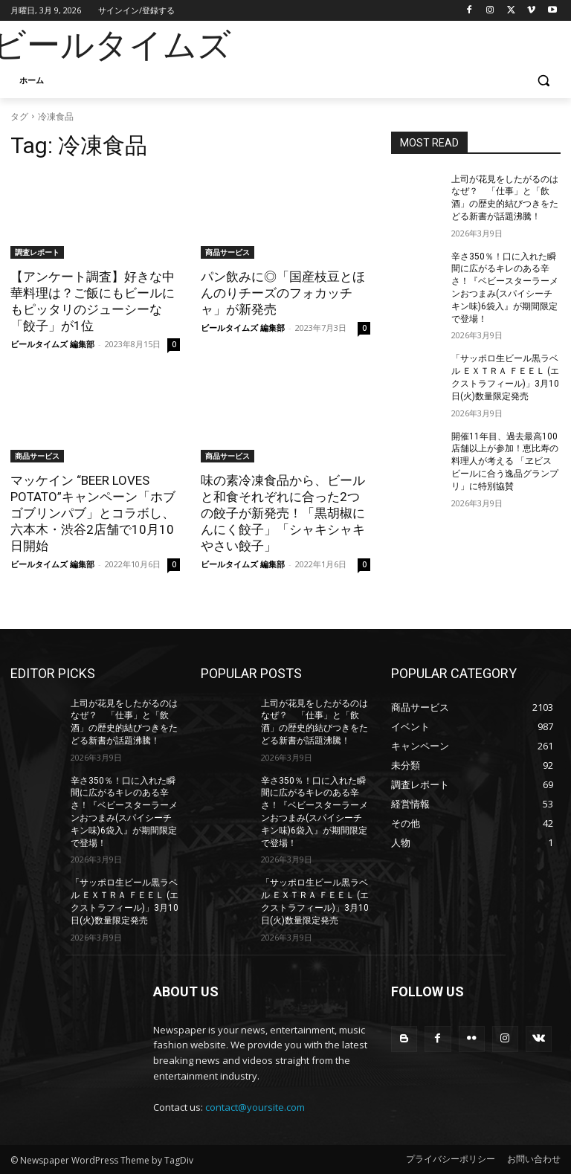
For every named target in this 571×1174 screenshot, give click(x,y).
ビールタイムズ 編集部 (52, 343)
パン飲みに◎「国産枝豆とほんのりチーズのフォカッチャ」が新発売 (283, 293)
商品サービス (227, 252)
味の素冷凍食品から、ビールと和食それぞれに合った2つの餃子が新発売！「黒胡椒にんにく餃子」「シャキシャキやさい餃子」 (283, 513)
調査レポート (37, 252)
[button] (543, 80)
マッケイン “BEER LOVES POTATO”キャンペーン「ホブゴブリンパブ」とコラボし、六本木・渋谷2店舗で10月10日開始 (92, 513)
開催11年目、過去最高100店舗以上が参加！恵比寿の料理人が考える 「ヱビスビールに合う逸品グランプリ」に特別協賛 (504, 461)
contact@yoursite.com (255, 1107)
